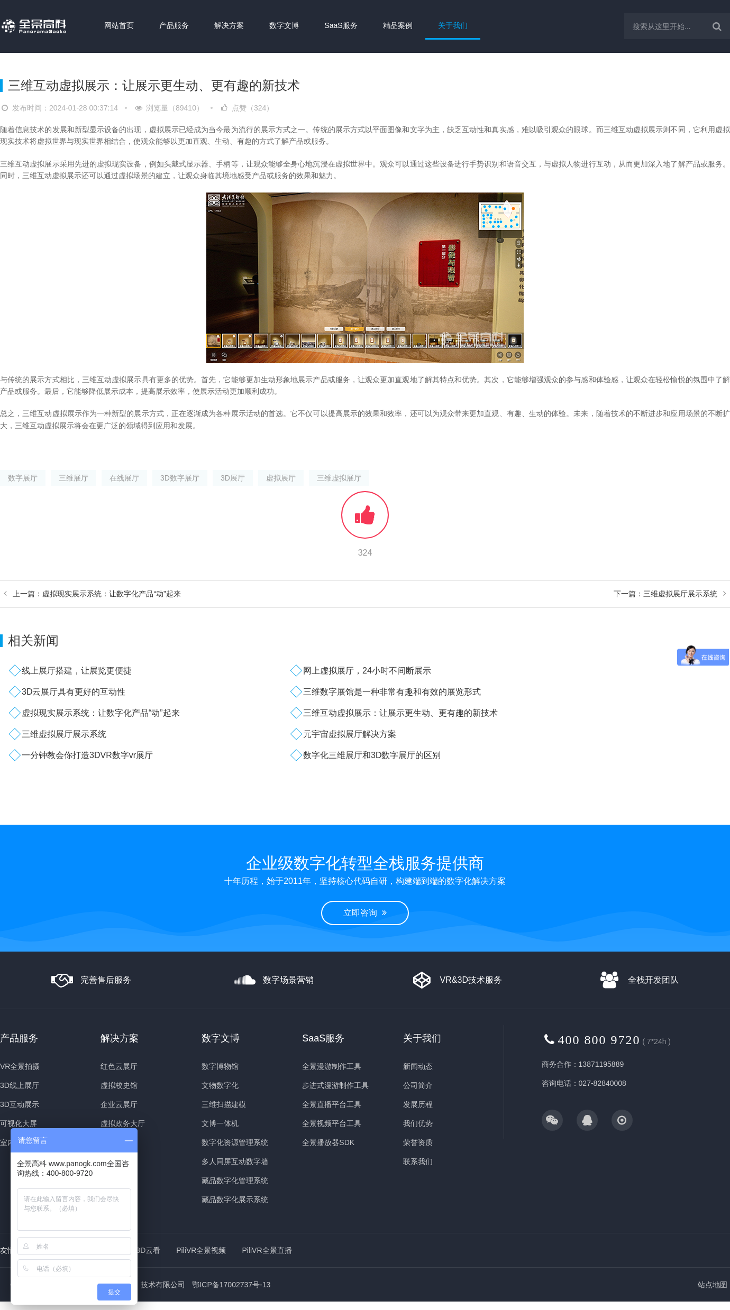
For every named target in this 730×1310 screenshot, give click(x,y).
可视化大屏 (18, 1123)
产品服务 (174, 25)
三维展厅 (73, 478)
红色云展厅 (119, 1066)
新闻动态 (418, 1066)
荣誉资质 (418, 1142)
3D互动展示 (19, 1104)
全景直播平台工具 (331, 1104)
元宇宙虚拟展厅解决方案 (349, 734)
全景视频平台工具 (331, 1123)
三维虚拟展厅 (339, 478)
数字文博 (284, 25)
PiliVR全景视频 (201, 1250)
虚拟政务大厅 (123, 1123)
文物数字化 (220, 1085)
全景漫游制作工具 (331, 1066)
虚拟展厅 (281, 478)
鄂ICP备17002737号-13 (231, 1284)
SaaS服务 (340, 25)
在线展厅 (124, 478)
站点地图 (712, 1284)
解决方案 (229, 25)
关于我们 (453, 25)
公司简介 (418, 1085)
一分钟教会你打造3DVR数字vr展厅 (87, 755)
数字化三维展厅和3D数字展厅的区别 (372, 755)
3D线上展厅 (19, 1085)
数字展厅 (23, 478)
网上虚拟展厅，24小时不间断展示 (367, 670)
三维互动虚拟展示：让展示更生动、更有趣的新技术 (400, 712)
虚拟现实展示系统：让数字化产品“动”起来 (101, 712)
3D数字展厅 (179, 478)
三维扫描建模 (224, 1104)
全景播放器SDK (328, 1142)
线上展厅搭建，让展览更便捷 (77, 670)
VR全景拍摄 (20, 1066)
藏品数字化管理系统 (235, 1180)
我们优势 (418, 1123)
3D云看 (148, 1250)
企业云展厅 (119, 1104)
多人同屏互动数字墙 (235, 1161)
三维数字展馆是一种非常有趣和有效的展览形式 (392, 691)
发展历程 (418, 1104)
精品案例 (398, 25)
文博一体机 (220, 1123)
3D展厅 (233, 478)
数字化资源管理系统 (235, 1142)
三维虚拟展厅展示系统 (64, 734)
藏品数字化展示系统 (235, 1199)
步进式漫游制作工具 (335, 1085)
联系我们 (418, 1161)
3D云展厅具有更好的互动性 (73, 691)
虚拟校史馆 (119, 1085)
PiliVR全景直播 (266, 1250)
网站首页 (119, 25)
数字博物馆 (220, 1066)
